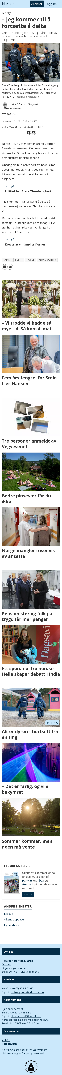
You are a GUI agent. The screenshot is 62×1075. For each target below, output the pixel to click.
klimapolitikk (47, 259)
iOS (41, 880)
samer (7, 259)
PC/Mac (27, 880)
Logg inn (51, 4)
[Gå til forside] (8, 3)
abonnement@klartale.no (26, 1016)
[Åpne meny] (59, 4)
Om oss (6, 964)
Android (27, 884)
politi (19, 259)
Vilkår (6, 1040)
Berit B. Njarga (23, 960)
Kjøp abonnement (12, 1009)
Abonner (36, 4)
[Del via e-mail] (33, 132)
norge (31, 259)
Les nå (28, 894)
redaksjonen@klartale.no (27, 992)
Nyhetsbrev (11, 925)
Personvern (9, 1043)
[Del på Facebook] (28, 132)
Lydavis (8, 914)
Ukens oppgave (14, 919)
